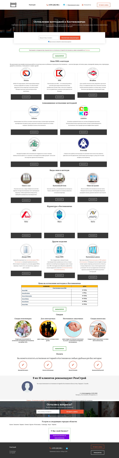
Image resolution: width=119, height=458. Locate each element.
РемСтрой (13, 447)
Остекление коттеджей (38, 400)
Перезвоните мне (73, 5)
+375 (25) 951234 (55, 5)
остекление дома (30, 25)
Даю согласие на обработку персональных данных (59, 41)
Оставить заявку (103, 5)
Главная (29, 400)
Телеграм (87, 50)
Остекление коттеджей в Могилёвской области (58, 400)
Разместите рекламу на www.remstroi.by (59, 437)
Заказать (26, 97)
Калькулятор (86, 5)
